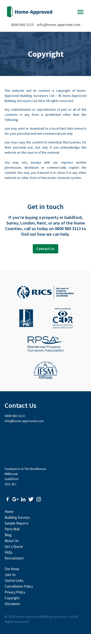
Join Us (10, 574)
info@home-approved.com (58, 24)
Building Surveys (17, 517)
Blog (8, 535)
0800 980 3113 (22, 24)
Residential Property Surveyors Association (45, 344)
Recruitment (14, 558)
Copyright (12, 598)
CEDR (63, 318)
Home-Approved (29, 11)
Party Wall (12, 529)
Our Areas (12, 569)
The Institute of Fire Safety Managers (45, 370)
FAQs (8, 552)
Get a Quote (14, 546)
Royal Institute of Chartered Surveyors (45, 292)
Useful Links (14, 580)
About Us (12, 540)
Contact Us (45, 248)
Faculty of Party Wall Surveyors (26, 318)
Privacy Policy (15, 592)
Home (9, 511)
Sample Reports (17, 523)
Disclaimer (12, 603)
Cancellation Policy (19, 586)
